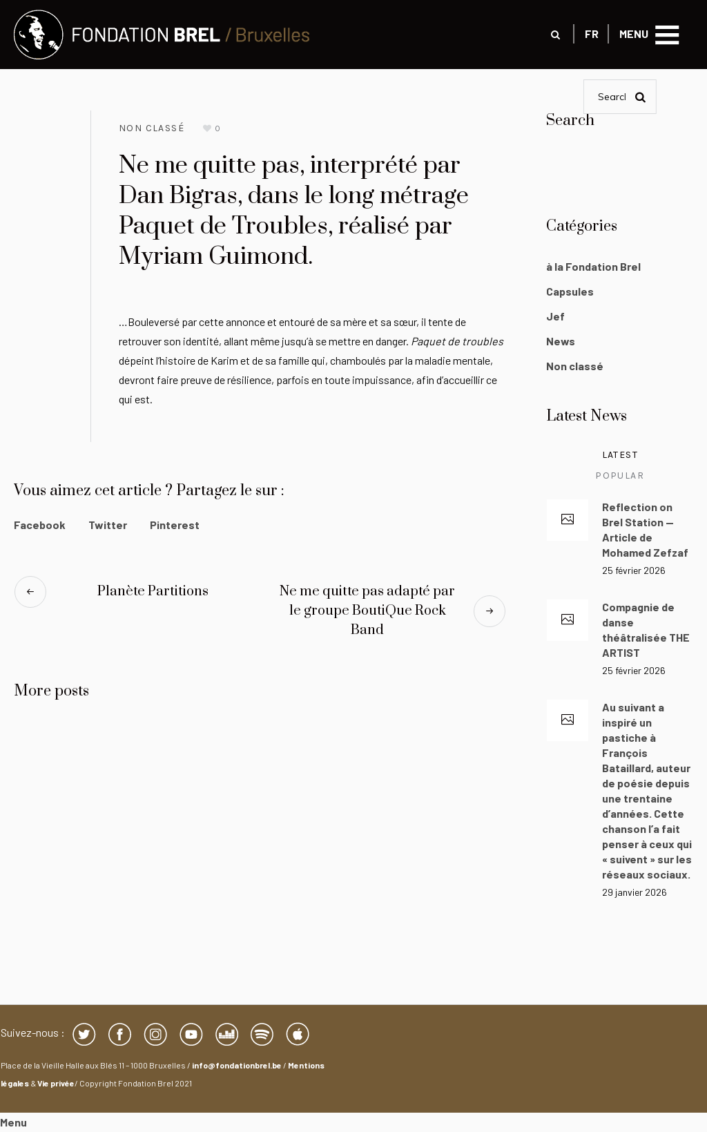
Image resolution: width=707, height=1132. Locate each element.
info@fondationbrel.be (237, 1065)
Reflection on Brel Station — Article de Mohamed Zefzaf (645, 529)
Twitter (107, 524)
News (560, 340)
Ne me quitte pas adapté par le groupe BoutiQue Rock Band (367, 611)
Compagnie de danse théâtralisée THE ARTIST (646, 629)
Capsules (570, 291)
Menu (13, 1122)
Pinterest (175, 524)
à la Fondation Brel (593, 266)
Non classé (151, 128)
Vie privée (56, 1083)
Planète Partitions (153, 591)
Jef (555, 316)
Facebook (40, 524)
